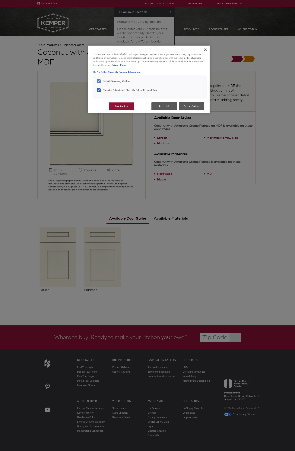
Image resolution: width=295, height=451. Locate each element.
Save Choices (121, 106)
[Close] (205, 49)
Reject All (164, 106)
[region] (149, 79)
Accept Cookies (191, 106)
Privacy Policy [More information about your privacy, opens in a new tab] (119, 65)
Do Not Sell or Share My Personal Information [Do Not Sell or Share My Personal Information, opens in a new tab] (116, 72)
